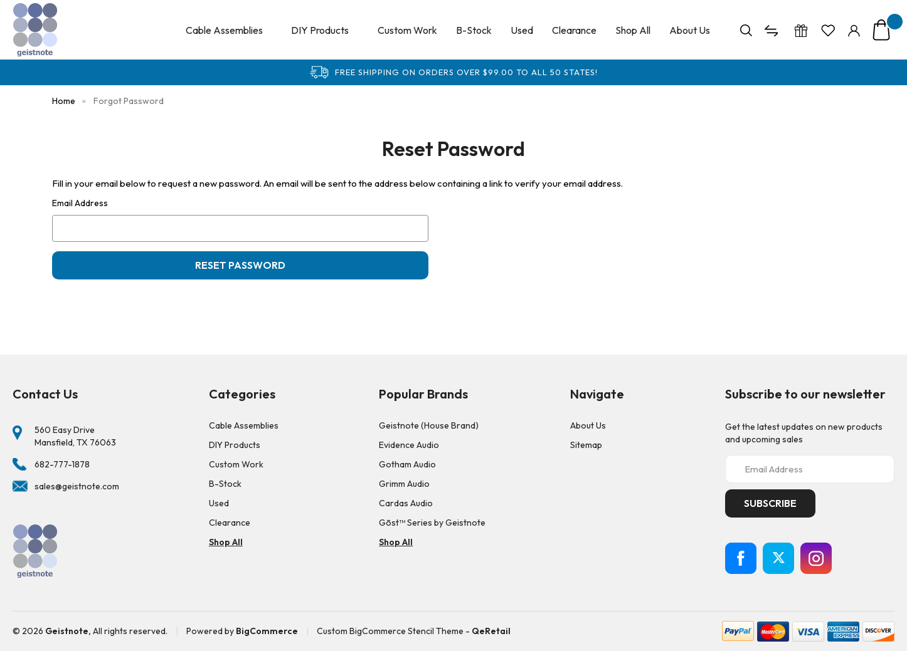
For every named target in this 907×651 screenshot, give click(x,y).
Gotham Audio (407, 464)
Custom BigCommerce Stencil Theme (390, 631)
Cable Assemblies (229, 30)
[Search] (746, 30)
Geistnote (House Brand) (429, 425)
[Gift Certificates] (801, 30)
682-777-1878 (62, 464)
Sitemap (586, 444)
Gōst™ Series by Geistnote (432, 522)
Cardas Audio (406, 503)
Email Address (80, 203)
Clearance (574, 30)
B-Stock (474, 30)
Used (522, 30)
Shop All (632, 30)
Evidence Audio (409, 444)
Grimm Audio (404, 483)
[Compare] (773, 30)
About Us (689, 30)
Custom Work (407, 30)
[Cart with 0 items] (881, 30)
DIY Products (325, 30)
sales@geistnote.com (76, 486)
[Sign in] (854, 30)
